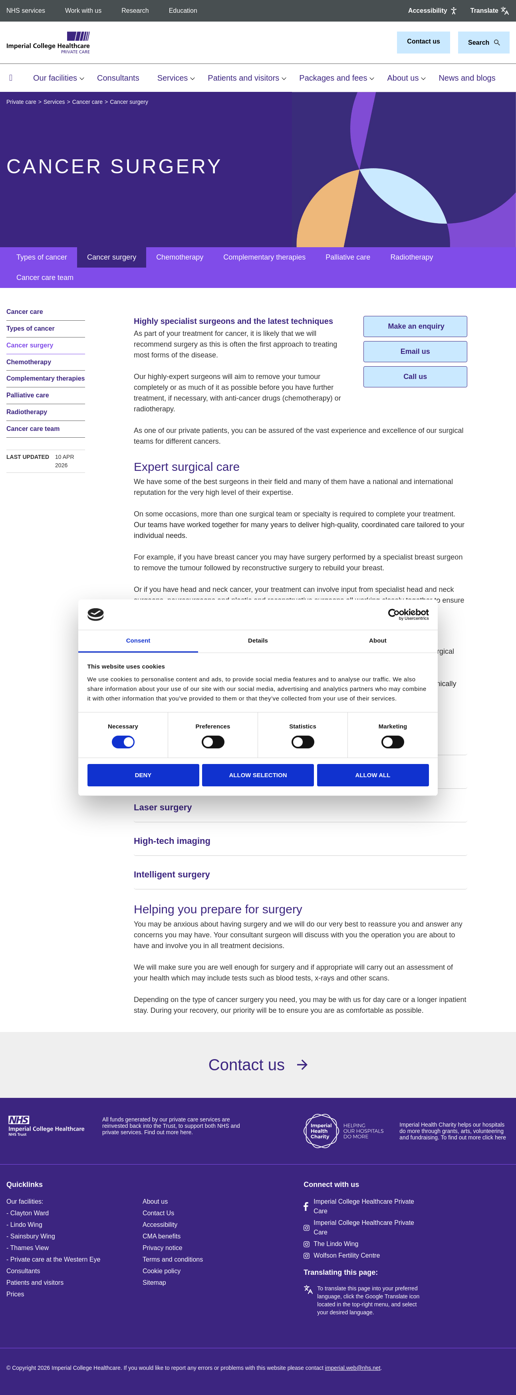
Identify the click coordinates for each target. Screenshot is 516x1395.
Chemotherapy (179, 257)
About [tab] (378, 640)
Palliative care (347, 257)
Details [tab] (258, 640)
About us (403, 77)
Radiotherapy (411, 257)
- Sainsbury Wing (30, 1236)
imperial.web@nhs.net (353, 1368)
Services (172, 77)
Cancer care (87, 102)
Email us (415, 351)
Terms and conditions (173, 1259)
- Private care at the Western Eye (53, 1259)
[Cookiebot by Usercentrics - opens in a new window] (394, 615)
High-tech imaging (172, 841)
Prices (15, 1294)
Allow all (373, 775)
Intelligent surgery (172, 874)
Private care (21, 102)
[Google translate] (490, 10)
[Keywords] (479, 42)
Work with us (83, 10)
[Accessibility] (433, 11)
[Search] (495, 43)
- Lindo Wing (24, 1224)
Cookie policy (162, 1271)
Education (183, 10)
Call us (415, 377)
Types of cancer (41, 257)
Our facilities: (24, 1201)
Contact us (423, 41)
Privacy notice (163, 1247)
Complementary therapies (264, 257)
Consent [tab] (138, 640)
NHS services (25, 10)
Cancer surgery (111, 257)
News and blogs (467, 77)
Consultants (118, 77)
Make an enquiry (415, 326)
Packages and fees (333, 77)
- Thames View (27, 1247)
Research (135, 10)
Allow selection (258, 775)
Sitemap (154, 1282)
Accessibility (160, 1224)
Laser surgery (163, 807)
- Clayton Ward (27, 1213)
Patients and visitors (243, 77)
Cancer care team (44, 278)
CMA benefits (162, 1236)
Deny (143, 775)
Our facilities (55, 77)
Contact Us (158, 1213)
